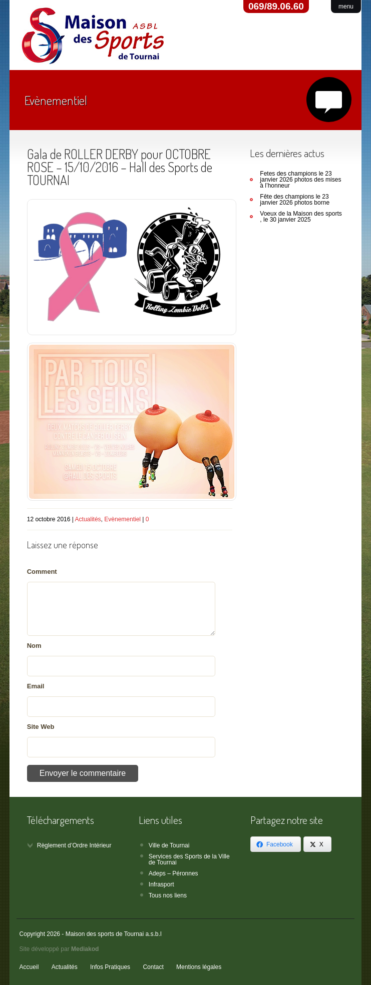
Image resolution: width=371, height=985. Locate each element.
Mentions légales (198, 966)
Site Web (41, 726)
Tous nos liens (168, 895)
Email (36, 686)
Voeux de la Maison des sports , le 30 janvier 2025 (300, 217)
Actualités (88, 519)
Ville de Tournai (169, 845)
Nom (34, 645)
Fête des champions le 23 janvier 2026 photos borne (294, 200)
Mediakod (85, 948)
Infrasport (161, 884)
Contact (153, 966)
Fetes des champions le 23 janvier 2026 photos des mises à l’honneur (300, 180)
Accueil (29, 966)
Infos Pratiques (110, 966)
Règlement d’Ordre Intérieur (74, 845)
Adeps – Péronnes (173, 873)
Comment (42, 571)
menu (345, 6)
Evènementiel (122, 519)
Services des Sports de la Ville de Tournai (189, 859)
